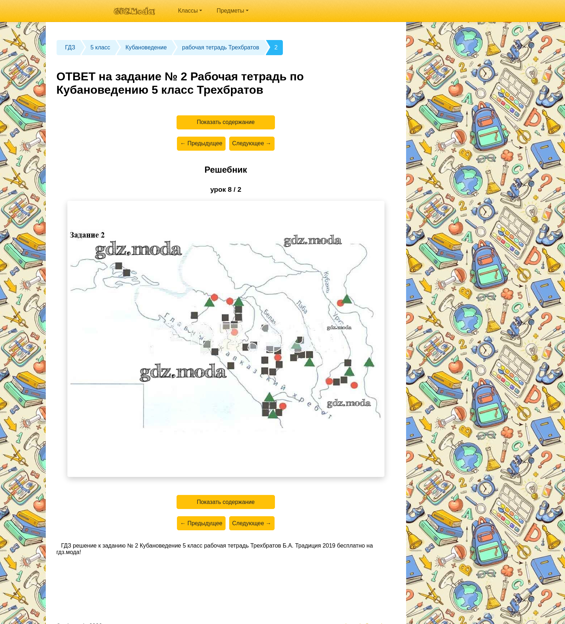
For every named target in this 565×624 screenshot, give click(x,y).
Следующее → (252, 144)
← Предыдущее (200, 144)
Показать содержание (225, 122)
